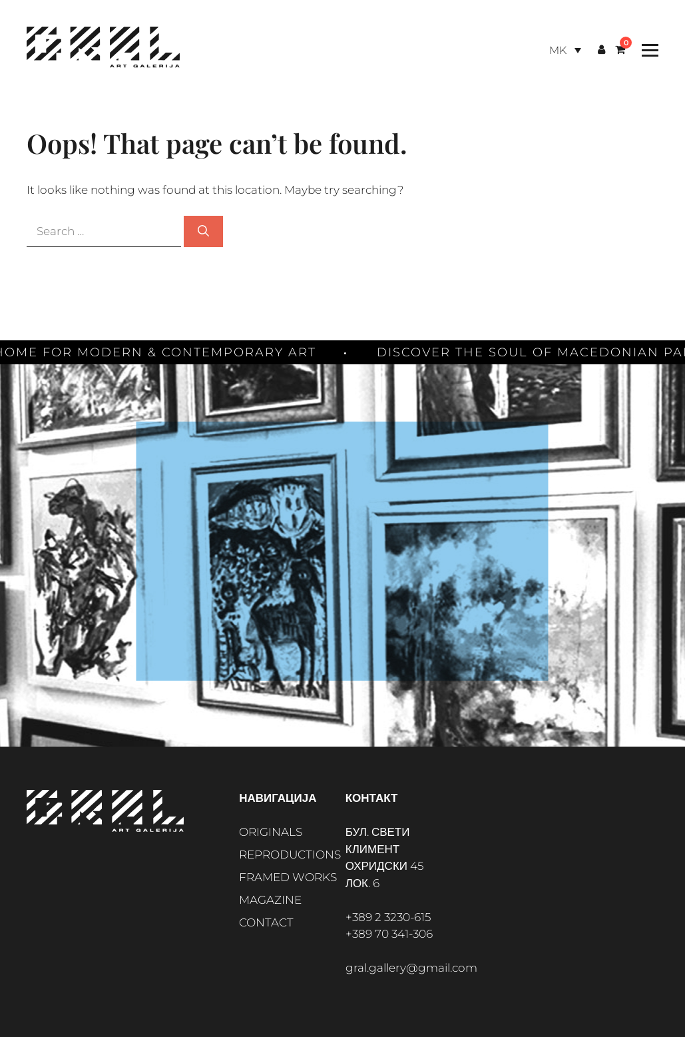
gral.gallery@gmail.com (411, 967)
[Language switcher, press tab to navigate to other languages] (565, 50)
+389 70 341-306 (389, 933)
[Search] (203, 232)
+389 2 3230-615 (388, 917)
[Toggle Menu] (646, 50)
